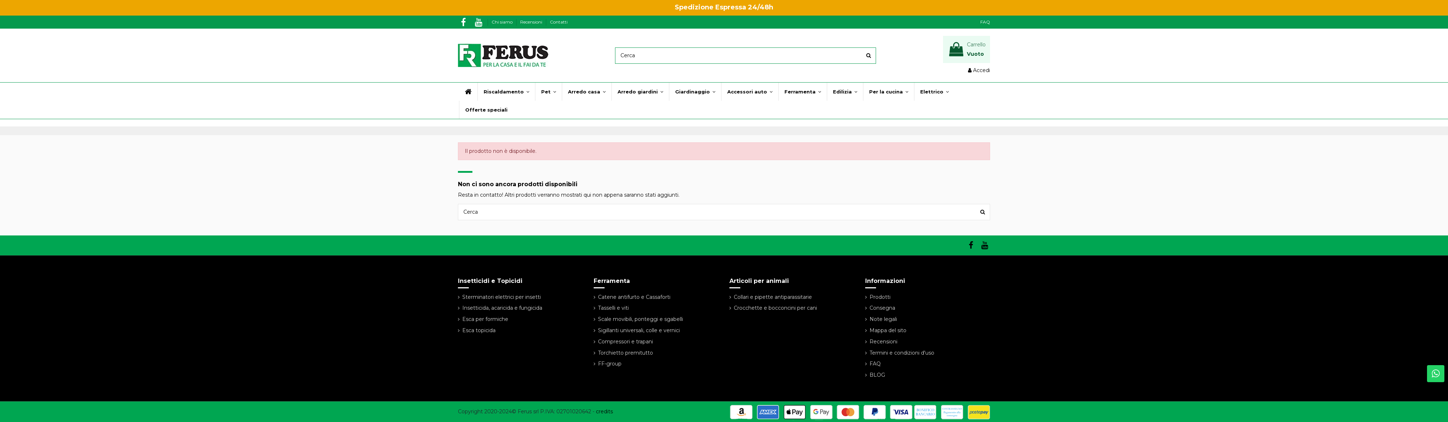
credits (604, 411)
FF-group (610, 363)
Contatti (559, 22)
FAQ (985, 22)
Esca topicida (479, 330)
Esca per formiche (485, 319)
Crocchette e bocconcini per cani (775, 308)
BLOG (877, 375)
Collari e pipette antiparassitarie (773, 297)
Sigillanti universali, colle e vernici (639, 330)
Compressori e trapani (625, 341)
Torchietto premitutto (625, 353)
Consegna (882, 308)
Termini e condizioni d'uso (902, 353)
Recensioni (531, 22)
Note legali (883, 319)
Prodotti (880, 297)
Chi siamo (503, 22)
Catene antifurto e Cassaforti (634, 297)
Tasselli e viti (613, 308)
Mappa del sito (888, 330)
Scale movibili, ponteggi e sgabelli (640, 319)
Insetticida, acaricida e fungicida (502, 308)
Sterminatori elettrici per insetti (501, 297)
